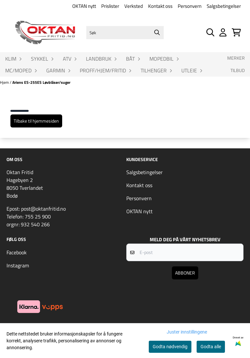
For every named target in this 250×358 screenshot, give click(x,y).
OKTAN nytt (84, 6)
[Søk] (124, 32)
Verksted (133, 6)
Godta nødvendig (170, 346)
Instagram (18, 265)
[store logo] (45, 32)
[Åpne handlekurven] (236, 32)
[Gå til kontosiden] (223, 32)
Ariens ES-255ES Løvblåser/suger (41, 82)
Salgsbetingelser (224, 6)
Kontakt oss (160, 6)
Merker (236, 58)
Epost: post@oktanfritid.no (36, 209)
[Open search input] (210, 32)
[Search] (157, 32)
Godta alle (211, 346)
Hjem (5, 82)
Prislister (110, 6)
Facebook (17, 252)
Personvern (189, 6)
